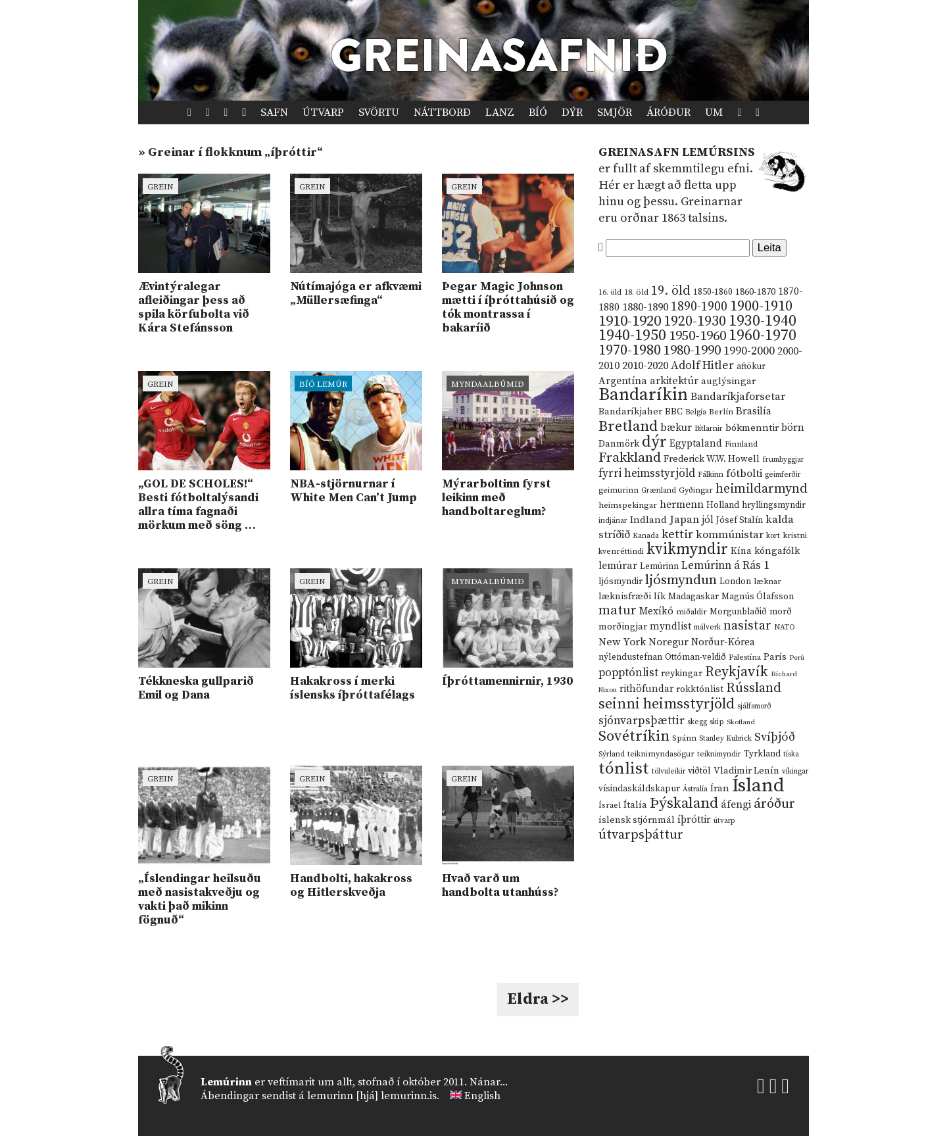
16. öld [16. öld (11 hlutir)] (609, 292)
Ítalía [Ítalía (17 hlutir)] (635, 805)
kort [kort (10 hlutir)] (773, 536)
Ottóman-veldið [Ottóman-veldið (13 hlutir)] (695, 657)
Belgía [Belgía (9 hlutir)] (695, 412)
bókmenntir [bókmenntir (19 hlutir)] (752, 428)
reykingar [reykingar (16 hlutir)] (681, 673)
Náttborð (442, 112)
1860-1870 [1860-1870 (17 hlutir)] (755, 292)
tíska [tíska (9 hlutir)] (791, 754)
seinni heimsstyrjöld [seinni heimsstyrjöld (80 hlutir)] (666, 704)
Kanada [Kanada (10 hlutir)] (646, 536)
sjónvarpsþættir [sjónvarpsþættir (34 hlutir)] (641, 721)
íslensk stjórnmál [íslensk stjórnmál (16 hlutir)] (636, 820)
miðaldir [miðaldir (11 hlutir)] (691, 612)
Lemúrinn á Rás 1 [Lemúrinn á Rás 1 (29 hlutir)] (725, 565)
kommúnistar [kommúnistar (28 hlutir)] (730, 535)
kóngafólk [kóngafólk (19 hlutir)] (777, 551)
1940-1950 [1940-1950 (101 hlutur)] (632, 335)
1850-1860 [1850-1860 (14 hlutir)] (713, 292)
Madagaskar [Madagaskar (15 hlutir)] (693, 597)
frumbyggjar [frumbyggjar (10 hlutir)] (783, 459)
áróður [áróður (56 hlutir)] (774, 803)
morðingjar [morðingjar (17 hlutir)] (622, 627)
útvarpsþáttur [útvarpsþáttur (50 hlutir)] (640, 835)
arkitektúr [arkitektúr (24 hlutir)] (674, 380)
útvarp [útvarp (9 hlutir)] (724, 821)
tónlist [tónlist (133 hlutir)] (623, 768)
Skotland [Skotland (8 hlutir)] (741, 722)
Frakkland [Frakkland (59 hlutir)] (629, 457)
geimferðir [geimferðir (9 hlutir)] (782, 475)
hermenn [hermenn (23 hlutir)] (682, 504)
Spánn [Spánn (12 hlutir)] (684, 738)
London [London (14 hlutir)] (735, 581)
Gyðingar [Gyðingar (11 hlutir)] (696, 490)
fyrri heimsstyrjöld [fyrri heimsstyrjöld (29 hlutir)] (646, 473)
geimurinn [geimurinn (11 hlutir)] (618, 490)
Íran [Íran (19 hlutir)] (719, 788)
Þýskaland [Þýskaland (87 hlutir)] (684, 803)
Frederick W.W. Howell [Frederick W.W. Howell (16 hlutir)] (712, 459)
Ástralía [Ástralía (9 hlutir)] (695, 789)
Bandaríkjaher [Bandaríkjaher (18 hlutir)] (630, 411)
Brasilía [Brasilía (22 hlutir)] (753, 411)
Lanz (499, 112)
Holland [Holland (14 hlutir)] (722, 505)
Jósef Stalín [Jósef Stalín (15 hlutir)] (739, 520)
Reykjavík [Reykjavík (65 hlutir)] (736, 672)
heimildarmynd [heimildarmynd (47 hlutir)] (762, 489)
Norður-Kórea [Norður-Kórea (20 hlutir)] (723, 642)
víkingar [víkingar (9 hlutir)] (795, 771)
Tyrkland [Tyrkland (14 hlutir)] (762, 754)
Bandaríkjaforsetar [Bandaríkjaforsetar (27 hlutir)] (738, 397)
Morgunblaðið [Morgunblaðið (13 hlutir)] (738, 611)
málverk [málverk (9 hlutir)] (707, 627)
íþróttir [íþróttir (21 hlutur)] (694, 820)
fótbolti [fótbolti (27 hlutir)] (744, 474)
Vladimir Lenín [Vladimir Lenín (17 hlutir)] (746, 771)
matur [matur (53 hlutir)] (617, 610)
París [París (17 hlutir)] (775, 657)
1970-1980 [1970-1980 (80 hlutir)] (629, 350)
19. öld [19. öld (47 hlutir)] (671, 291)
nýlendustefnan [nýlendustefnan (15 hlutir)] (630, 657)
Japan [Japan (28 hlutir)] (684, 519)
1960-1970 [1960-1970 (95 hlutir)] (762, 335)
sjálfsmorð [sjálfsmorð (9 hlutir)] (754, 706)
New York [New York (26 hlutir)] (622, 642)
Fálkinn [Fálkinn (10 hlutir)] (710, 475)
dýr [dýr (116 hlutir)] (654, 442)
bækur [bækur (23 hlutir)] (676, 427)
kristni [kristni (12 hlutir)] (795, 535)
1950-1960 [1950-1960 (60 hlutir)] (697, 336)
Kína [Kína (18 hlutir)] (741, 551)
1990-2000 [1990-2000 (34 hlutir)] (749, 351)
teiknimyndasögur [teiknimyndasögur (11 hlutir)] (660, 754)
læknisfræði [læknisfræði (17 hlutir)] (624, 597)
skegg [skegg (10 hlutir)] (697, 722)
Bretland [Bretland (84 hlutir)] (628, 426)
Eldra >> (538, 999)
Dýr (572, 112)
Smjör (614, 112)
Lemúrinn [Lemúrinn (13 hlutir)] (659, 566)
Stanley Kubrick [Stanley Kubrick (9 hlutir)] (725, 738)
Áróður (668, 112)
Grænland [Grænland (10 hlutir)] (658, 490)
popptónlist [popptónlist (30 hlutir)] (628, 673)
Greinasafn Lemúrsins (676, 152)
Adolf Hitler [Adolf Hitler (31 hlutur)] (702, 365)
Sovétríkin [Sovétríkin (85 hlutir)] (633, 736)
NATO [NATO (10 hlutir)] (784, 627)
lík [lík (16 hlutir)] (660, 597)
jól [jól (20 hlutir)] (708, 520)
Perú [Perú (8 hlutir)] (796, 657)
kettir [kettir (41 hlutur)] (677, 534)
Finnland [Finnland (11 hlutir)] (741, 444)
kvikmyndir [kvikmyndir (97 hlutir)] (687, 549)
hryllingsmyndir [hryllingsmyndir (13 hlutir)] (774, 505)
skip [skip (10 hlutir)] (717, 722)
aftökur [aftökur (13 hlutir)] (751, 366)
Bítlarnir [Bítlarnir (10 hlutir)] (708, 428)
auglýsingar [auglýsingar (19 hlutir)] (728, 381)
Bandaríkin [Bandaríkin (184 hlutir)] (643, 394)
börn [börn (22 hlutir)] (792, 428)
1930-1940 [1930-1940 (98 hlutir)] (762, 321)
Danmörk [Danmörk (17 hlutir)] (618, 444)
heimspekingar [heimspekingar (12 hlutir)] (627, 505)
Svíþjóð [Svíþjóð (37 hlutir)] (774, 737)
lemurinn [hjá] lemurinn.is (372, 1095)
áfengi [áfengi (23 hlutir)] (736, 804)
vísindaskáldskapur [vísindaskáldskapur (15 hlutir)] (639, 789)
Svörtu (378, 112)
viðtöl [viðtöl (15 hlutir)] (699, 771)
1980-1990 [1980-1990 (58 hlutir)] (692, 350)
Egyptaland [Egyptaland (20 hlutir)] (695, 443)
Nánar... (489, 1082)
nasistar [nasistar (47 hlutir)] (747, 626)
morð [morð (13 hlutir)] (780, 611)
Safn (274, 112)
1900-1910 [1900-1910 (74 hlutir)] (761, 306)
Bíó (538, 112)
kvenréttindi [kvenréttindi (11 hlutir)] (621, 551)
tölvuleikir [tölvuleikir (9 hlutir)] (668, 771)
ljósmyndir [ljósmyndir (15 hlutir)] (620, 581)
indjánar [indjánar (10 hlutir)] (612, 521)
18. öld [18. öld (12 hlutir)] (636, 292)
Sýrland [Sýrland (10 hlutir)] (611, 754)
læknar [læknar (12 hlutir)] (767, 581)
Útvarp (323, 112)
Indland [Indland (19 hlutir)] (648, 520)
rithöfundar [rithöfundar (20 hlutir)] (646, 689)
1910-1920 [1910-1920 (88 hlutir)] (629, 321)
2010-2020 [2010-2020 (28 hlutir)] (645, 365)
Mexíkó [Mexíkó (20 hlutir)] (656, 611)
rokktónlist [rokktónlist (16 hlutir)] (699, 689)
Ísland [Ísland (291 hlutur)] (758, 786)
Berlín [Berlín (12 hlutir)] (721, 412)
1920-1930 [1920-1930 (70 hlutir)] (695, 321)
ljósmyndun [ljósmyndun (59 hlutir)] (681, 580)
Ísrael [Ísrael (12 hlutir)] (609, 805)
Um (714, 112)
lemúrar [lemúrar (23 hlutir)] (617, 565)
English (482, 1095)
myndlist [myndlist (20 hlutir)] (670, 626)
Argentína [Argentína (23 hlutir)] (622, 380)
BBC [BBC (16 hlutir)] (674, 412)
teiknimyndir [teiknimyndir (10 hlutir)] (719, 754)
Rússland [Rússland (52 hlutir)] (753, 688)
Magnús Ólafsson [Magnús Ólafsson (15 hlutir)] (757, 597)
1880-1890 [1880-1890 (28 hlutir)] (645, 307)
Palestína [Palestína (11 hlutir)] (745, 657)
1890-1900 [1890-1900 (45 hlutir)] (699, 306)
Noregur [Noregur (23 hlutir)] (668, 642)
